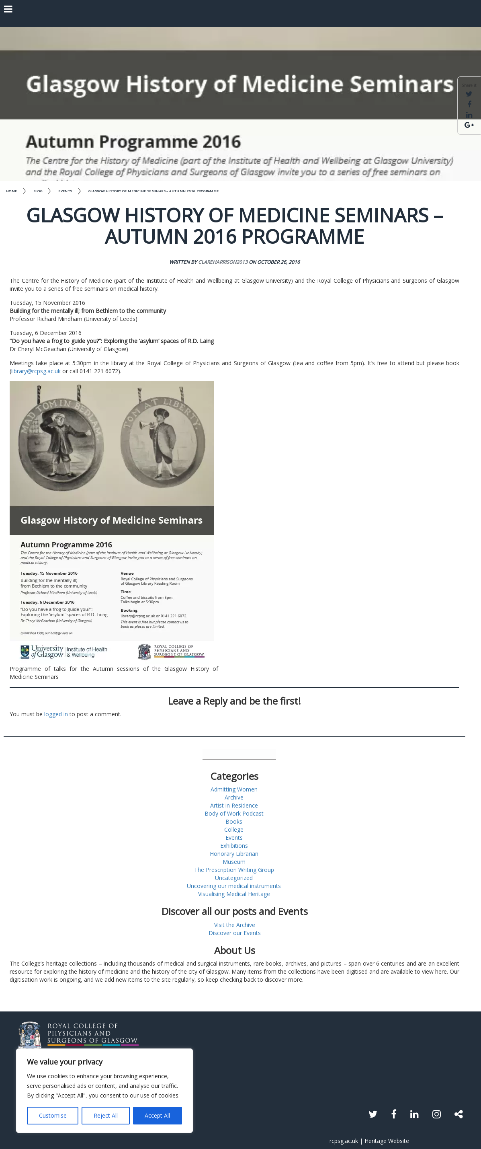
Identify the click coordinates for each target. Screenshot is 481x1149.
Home (11, 191)
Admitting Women (234, 789)
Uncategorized (234, 878)
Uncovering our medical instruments (234, 886)
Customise (53, 1115)
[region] (104, 1090)
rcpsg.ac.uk (344, 1141)
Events (65, 191)
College (234, 829)
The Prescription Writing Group (234, 870)
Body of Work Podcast (234, 813)
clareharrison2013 (223, 262)
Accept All (157, 1115)
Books (233, 821)
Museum (234, 861)
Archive (234, 797)
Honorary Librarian (234, 853)
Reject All (106, 1115)
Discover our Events (235, 933)
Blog (38, 191)
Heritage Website (386, 1141)
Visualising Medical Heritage (234, 894)
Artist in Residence (234, 805)
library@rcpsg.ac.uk (36, 371)
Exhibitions (234, 845)
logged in (56, 714)
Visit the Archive (234, 925)
